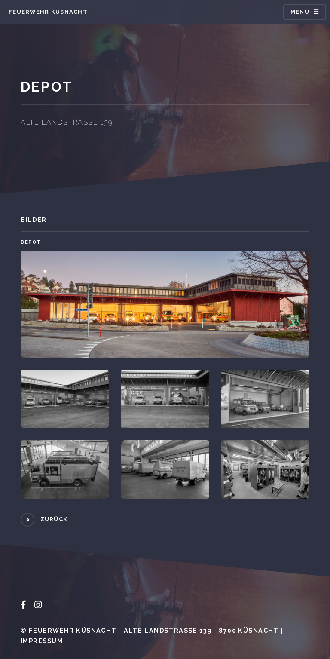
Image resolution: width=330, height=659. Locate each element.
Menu (299, 12)
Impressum (42, 640)
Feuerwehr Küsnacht (48, 12)
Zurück (54, 519)
